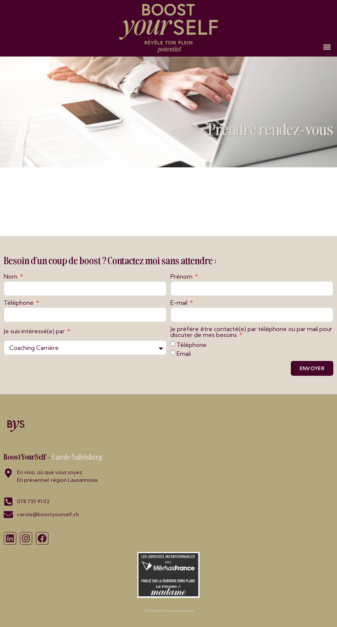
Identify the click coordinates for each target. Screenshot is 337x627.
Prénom (182, 276)
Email (184, 353)
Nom (11, 276)
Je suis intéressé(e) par (35, 331)
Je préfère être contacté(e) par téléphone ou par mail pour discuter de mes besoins (251, 332)
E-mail (179, 303)
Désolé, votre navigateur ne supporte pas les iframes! (168, 200)
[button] (327, 47)
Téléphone (19, 303)
